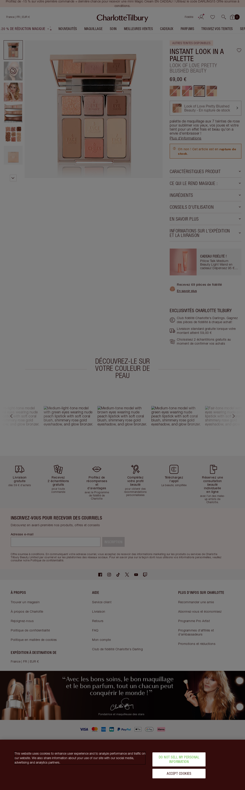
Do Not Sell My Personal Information (179, 759)
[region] (122, 765)
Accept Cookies (179, 773)
